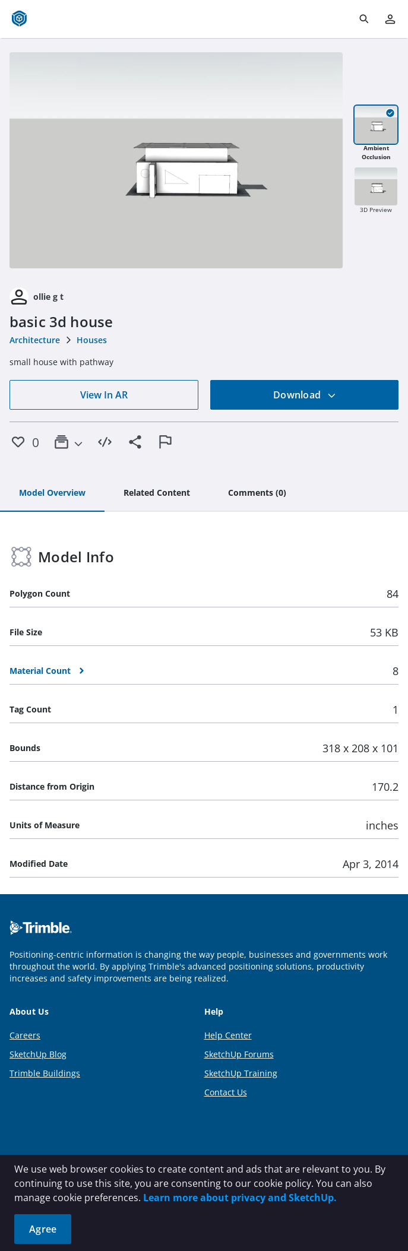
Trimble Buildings (45, 1073)
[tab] (52, 493)
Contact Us (225, 1092)
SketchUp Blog (38, 1054)
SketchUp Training (240, 1073)
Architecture (35, 340)
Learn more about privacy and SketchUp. (240, 1197)
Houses (92, 340)
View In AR (104, 394)
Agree (42, 1229)
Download (304, 394)
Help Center (228, 1035)
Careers (25, 1035)
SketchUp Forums (239, 1054)
